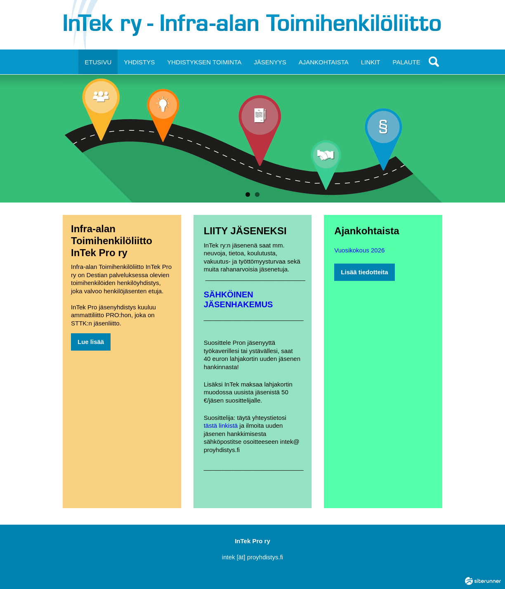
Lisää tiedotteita (364, 272)
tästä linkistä (221, 425)
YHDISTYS (139, 62)
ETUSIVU (98, 62)
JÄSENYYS (270, 62)
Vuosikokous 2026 (359, 250)
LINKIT (370, 62)
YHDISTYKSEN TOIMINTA (204, 62)
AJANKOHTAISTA (324, 62)
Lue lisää (91, 341)
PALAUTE (406, 62)
